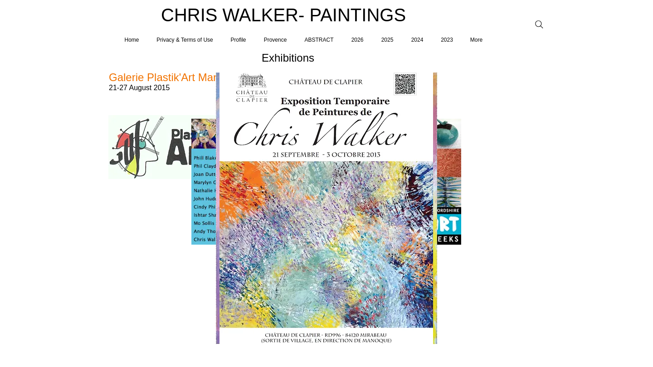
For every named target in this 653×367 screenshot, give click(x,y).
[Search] (539, 24)
